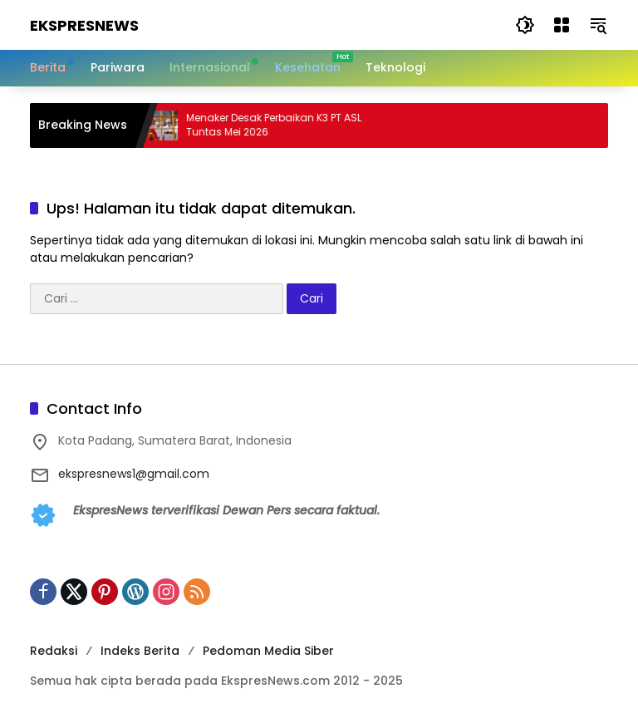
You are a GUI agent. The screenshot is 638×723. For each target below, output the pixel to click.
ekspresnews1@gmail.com (133, 473)
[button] (525, 25)
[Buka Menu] (562, 25)
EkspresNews (84, 25)
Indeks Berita (140, 650)
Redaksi (53, 650)
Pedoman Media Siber (268, 650)
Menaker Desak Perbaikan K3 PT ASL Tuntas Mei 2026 (283, 125)
